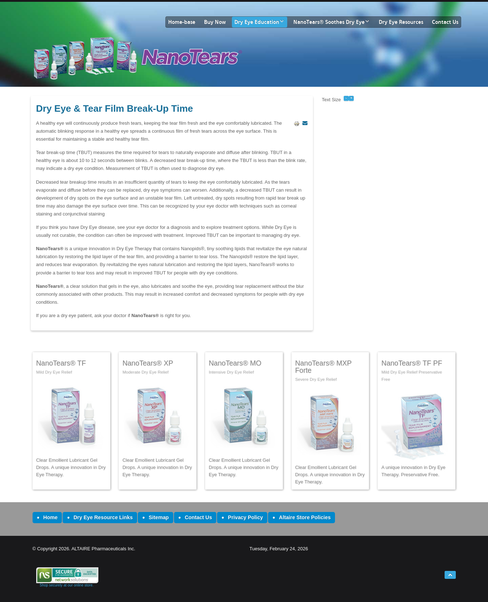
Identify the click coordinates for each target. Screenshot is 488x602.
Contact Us (445, 22)
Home (50, 517)
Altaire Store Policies (305, 517)
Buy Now (215, 22)
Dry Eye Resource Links (103, 517)
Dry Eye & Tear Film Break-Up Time (114, 108)
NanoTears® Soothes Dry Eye (329, 22)
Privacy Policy (245, 517)
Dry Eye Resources (401, 22)
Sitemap (159, 517)
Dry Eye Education (256, 22)
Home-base (181, 22)
